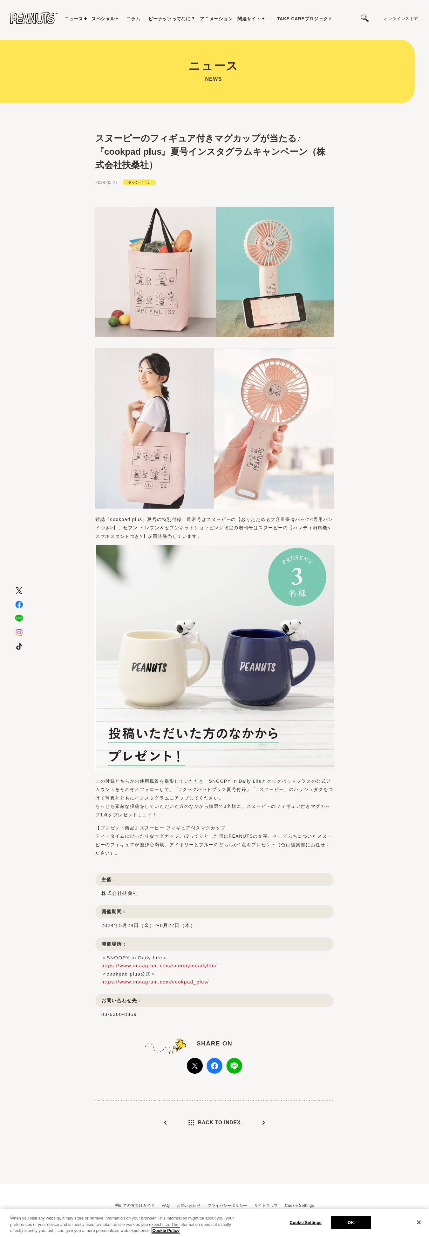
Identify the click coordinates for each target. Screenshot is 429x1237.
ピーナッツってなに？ (171, 19)
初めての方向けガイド (135, 1205)
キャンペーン (139, 182)
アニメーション (216, 19)
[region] (214, 1223)
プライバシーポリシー (227, 1205)
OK (351, 1222)
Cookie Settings (299, 1205)
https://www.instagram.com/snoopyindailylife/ (159, 965)
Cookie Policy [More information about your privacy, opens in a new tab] (165, 1230)
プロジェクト (305, 19)
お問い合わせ (189, 1205)
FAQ (166, 1205)
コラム (133, 19)
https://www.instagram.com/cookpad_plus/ (155, 981)
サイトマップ (266, 1205)
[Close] (419, 1222)
